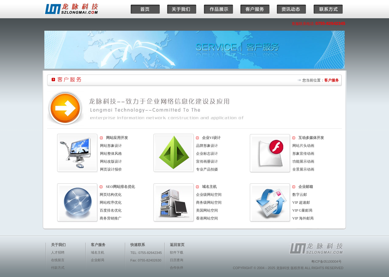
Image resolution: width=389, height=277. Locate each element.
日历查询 (176, 260)
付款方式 (57, 267)
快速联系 (137, 245)
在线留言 (57, 260)
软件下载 (176, 252)
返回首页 (177, 245)
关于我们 (58, 245)
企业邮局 (97, 260)
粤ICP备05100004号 (326, 261)
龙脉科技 (283, 268)
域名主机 (97, 252)
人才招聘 (57, 252)
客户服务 (331, 80)
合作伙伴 (176, 267)
